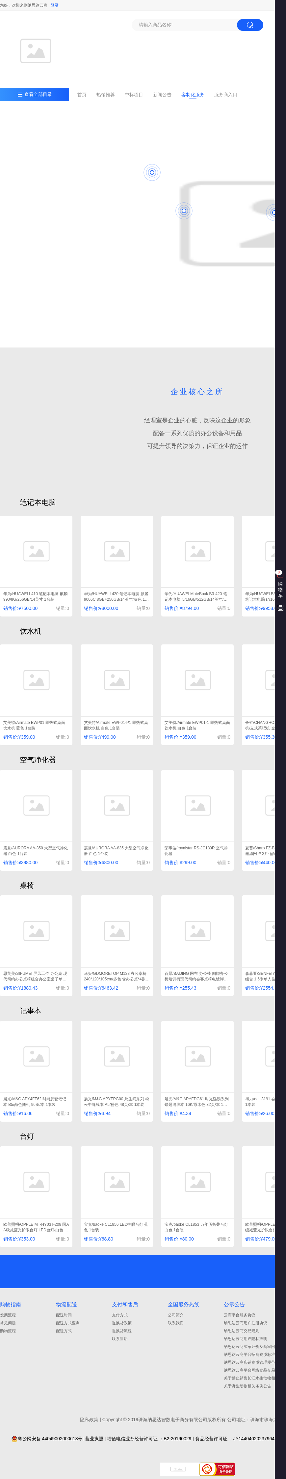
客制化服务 (192, 94)
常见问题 (8, 1323)
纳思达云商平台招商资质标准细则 (253, 1354)
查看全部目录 (38, 94)
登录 (55, 5)
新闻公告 (162, 94)
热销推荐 (105, 94)
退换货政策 (122, 1323)
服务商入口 (225, 94)
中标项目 (134, 94)
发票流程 (8, 1315)
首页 (82, 94)
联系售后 (120, 1338)
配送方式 (64, 1331)
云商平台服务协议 (239, 1315)
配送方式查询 (68, 1323)
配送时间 (64, 1315)
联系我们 (176, 1323)
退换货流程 (122, 1331)
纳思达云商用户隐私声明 (245, 1338)
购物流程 (8, 1331)
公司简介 (176, 1315)
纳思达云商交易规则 (241, 1331)
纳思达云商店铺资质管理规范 (249, 1362)
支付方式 (120, 1315)
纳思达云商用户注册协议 (245, 1323)
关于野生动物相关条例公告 (247, 1386)
